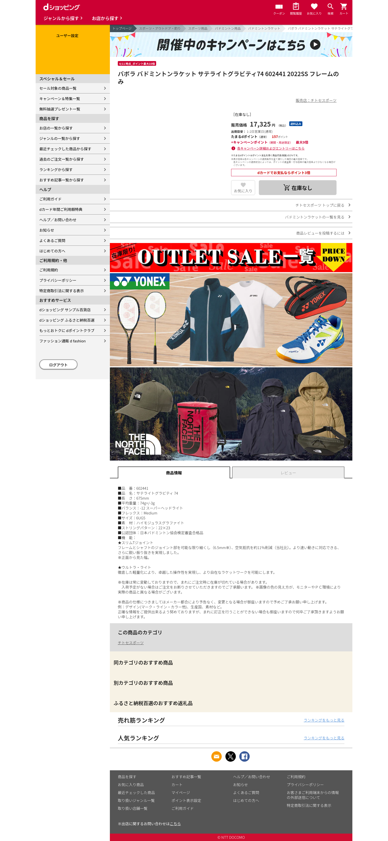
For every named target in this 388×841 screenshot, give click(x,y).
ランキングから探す (56, 169)
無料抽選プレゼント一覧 (59, 108)
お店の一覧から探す (56, 128)
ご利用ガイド (50, 198)
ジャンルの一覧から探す (59, 138)
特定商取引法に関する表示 (61, 290)
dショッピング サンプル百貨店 (65, 309)
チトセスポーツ (131, 642)
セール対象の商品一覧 (57, 88)
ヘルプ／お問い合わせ (57, 219)
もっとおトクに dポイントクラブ (67, 330)
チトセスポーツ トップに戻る (319, 205)
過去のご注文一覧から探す (61, 159)
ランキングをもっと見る (324, 720)
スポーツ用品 (198, 28)
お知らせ (46, 230)
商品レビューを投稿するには (320, 233)
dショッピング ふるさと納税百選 (67, 320)
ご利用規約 (48, 269)
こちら (175, 823)
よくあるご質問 (52, 240)
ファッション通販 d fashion (62, 340)
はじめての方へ (52, 250)
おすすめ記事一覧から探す (61, 179)
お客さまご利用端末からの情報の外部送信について (313, 795)
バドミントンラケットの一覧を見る (314, 217)
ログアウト (58, 364)
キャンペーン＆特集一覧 (59, 98)
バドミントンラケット (264, 28)
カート (177, 784)
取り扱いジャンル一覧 (136, 800)
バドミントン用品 (228, 28)
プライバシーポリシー (57, 280)
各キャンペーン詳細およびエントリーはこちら (271, 148)
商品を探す (127, 776)
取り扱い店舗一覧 (132, 808)
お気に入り (243, 190)
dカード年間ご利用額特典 (60, 209)
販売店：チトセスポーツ (316, 100)
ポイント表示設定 (186, 800)
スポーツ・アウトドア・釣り (160, 28)
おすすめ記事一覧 (186, 776)
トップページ (122, 28)
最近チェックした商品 (136, 792)
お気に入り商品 (131, 784)
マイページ (180, 792)
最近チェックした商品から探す (65, 148)
